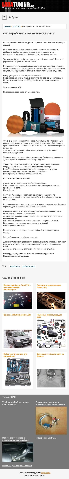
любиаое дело (28, 266)
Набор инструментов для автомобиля (15, 355)
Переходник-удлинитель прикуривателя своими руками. (50, 403)
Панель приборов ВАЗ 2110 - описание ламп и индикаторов (17, 287)
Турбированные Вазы (46, 438)
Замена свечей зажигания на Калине (50, 355)
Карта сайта (45, 473)
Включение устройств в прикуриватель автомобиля (15, 439)
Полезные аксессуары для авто (49, 316)
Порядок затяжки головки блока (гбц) (49, 286)
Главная (7, 26)
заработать (15, 266)
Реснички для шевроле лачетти (17, 466)
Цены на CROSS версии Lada (17, 315)
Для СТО (16, 26)
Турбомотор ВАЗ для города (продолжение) (15, 403)
